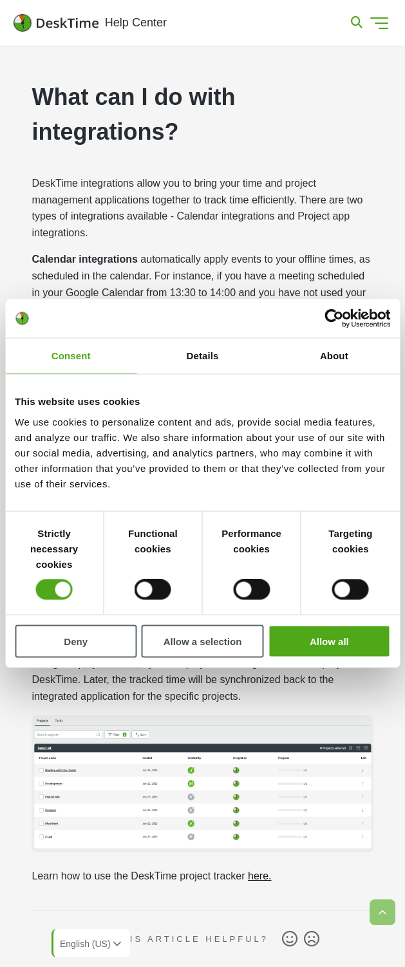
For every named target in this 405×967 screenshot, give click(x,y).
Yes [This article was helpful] (289, 939)
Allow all (329, 640)
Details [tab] (203, 355)
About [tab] (334, 355)
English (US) (92, 943)
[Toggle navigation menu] (379, 23)
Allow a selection (203, 640)
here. (259, 875)
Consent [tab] (71, 355)
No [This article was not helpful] (311, 939)
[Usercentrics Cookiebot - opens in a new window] (334, 318)
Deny (76, 640)
